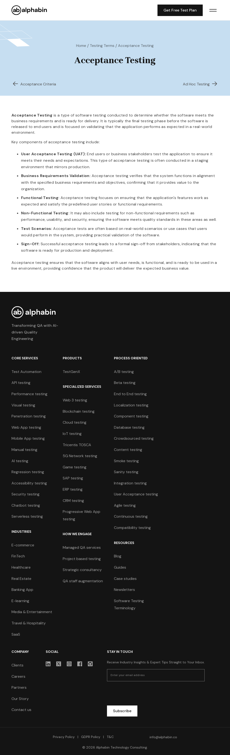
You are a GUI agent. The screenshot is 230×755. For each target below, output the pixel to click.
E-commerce (22, 545)
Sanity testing (126, 471)
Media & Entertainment (31, 611)
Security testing (25, 494)
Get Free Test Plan (180, 10)
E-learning (20, 600)
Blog (117, 556)
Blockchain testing (79, 411)
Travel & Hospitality (28, 623)
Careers (18, 676)
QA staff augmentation (83, 580)
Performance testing (29, 393)
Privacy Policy (64, 737)
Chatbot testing (25, 505)
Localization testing (131, 405)
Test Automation (26, 371)
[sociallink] (48, 663)
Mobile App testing (28, 438)
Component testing (131, 416)
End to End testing (130, 393)
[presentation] (143, 694)
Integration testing (130, 483)
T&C (110, 737)
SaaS (15, 634)
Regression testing (27, 471)
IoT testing (72, 433)
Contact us (21, 709)
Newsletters (124, 589)
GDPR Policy (90, 737)
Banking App (22, 589)
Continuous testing (131, 516)
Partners (19, 687)
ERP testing (73, 489)
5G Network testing (80, 455)
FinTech (18, 556)
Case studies (125, 578)
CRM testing (73, 500)
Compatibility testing (132, 527)
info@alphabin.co (163, 737)
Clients (17, 665)
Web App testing (26, 427)
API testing (20, 382)
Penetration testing (28, 416)
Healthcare (21, 567)
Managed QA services (82, 547)
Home (81, 45)
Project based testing (82, 558)
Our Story (20, 698)
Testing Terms (102, 45)
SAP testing (73, 478)
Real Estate (21, 578)
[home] (29, 10)
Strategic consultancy (82, 569)
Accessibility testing (29, 483)
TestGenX (71, 371)
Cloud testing (74, 422)
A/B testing (124, 371)
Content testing (128, 449)
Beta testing (124, 382)
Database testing (129, 427)
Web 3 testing (75, 400)
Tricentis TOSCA (77, 444)
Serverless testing (27, 516)
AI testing (19, 460)
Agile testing (125, 505)
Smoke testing (126, 460)
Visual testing (23, 405)
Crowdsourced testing (134, 438)
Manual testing (24, 449)
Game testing (74, 467)
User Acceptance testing (136, 494)
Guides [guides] (120, 567)
